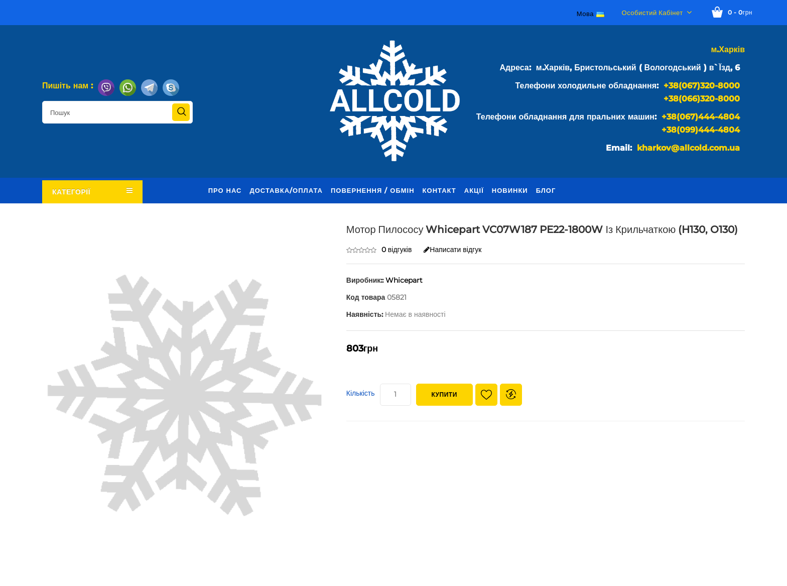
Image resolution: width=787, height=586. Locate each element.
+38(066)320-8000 (702, 98)
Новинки (510, 190)
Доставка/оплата (286, 190)
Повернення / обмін (373, 190)
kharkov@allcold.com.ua (688, 148)
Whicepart (404, 280)
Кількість (360, 393)
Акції (474, 190)
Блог (546, 190)
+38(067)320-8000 (702, 85)
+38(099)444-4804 (701, 130)
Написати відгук (452, 249)
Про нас (225, 190)
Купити (444, 394)
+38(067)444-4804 (701, 117)
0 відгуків (396, 249)
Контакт (439, 190)
